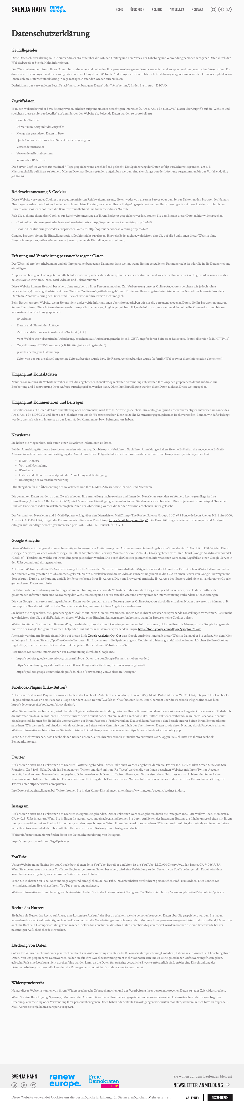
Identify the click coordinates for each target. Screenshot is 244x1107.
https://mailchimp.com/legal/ (128, 520)
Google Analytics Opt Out (104, 636)
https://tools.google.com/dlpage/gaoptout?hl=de (169, 629)
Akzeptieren (220, 1098)
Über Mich (137, 9)
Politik (157, 9)
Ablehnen (192, 1098)
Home (119, 9)
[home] (38, 9)
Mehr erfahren (159, 1097)
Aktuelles (177, 9)
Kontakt (197, 9)
